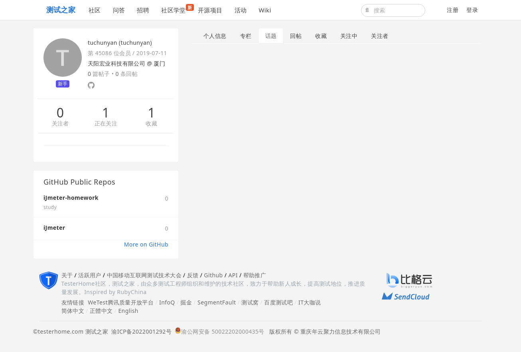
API (232, 275)
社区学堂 (176, 9)
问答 (119, 10)
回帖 (296, 36)
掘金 (186, 302)
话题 (271, 36)
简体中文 (73, 310)
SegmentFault (216, 302)
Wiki (265, 10)
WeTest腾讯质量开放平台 (121, 302)
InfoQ (167, 302)
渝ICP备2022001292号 (140, 331)
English (128, 310)
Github (213, 275)
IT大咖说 (309, 302)
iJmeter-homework (71, 197)
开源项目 (210, 10)
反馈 (193, 275)
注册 (452, 10)
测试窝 (250, 302)
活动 (241, 10)
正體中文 (101, 310)
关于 (67, 275)
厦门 (159, 63)
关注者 (60, 123)
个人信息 (215, 36)
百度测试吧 (278, 302)
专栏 (246, 36)
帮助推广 (254, 275)
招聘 (143, 10)
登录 (472, 10)
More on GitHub (146, 244)
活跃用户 (89, 275)
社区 (95, 10)
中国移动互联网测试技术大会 (144, 275)
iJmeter (54, 227)
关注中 (348, 36)
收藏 (151, 123)
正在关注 (106, 123)
